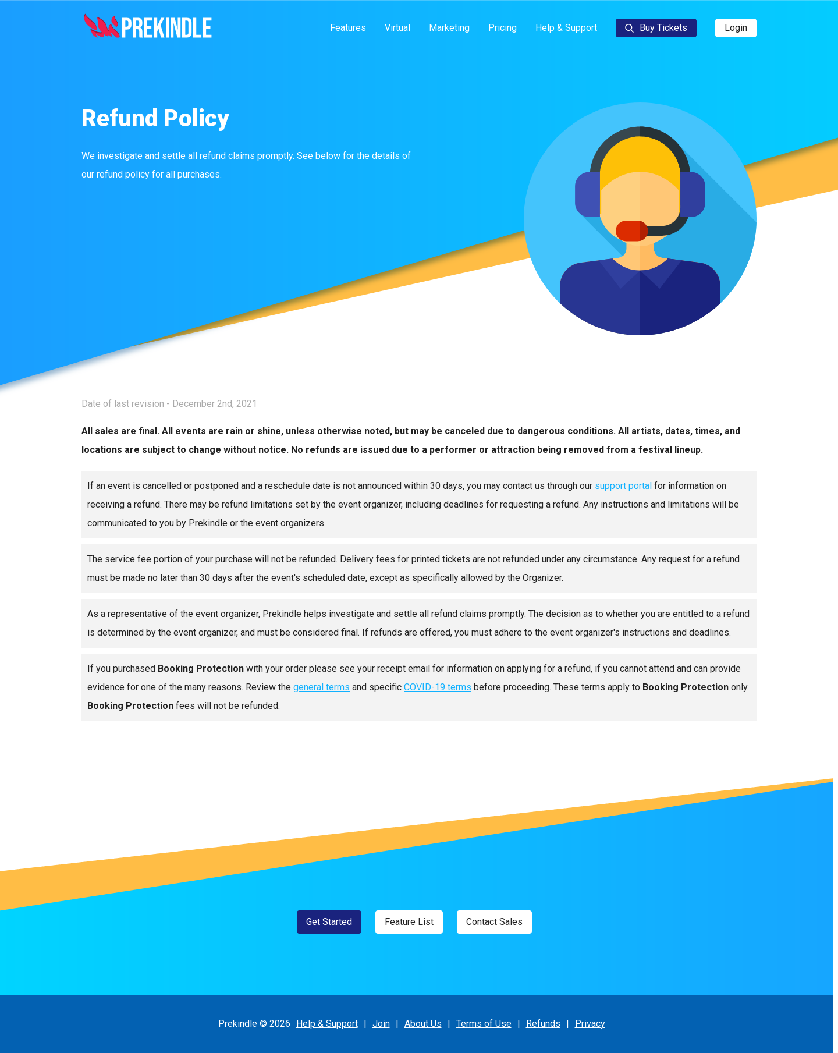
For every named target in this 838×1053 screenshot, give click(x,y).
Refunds (543, 1023)
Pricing (502, 27)
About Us (423, 1023)
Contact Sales (494, 921)
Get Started (329, 921)
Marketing (449, 27)
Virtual (397, 27)
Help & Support (566, 27)
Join (381, 1023)
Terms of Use (484, 1023)
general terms (321, 687)
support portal (623, 485)
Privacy (590, 1023)
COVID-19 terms (437, 687)
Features (348, 27)
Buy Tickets (656, 27)
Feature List (409, 921)
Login (736, 27)
